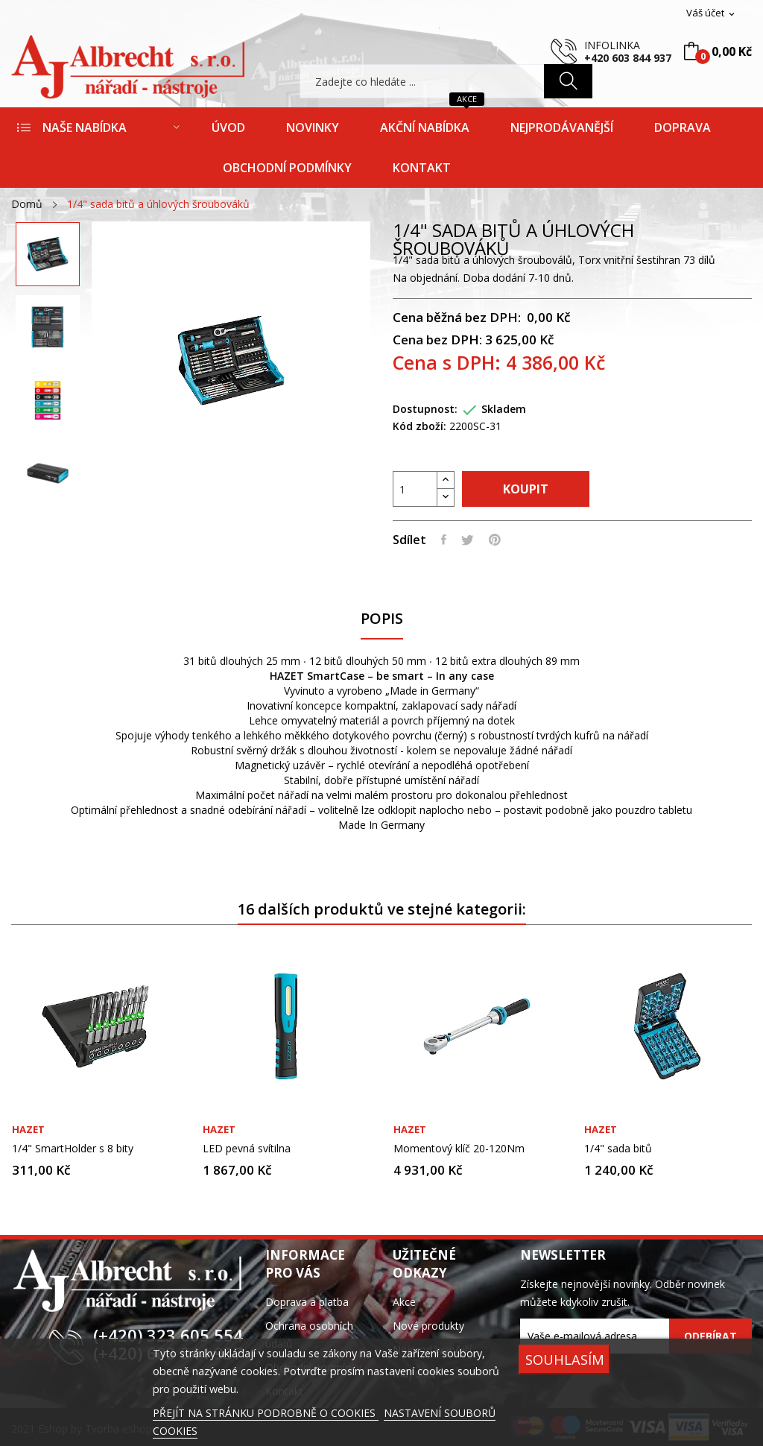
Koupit (525, 489)
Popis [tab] (382, 619)
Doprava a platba (307, 1302)
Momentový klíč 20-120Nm (459, 1148)
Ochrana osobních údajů (309, 1335)
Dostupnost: (425, 409)
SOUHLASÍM (564, 1359)
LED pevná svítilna (247, 1148)
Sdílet (444, 539)
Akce (404, 1302)
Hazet (28, 1129)
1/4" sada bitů (618, 1148)
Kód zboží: (419, 426)
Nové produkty (428, 1326)
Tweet (467, 539)
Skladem (503, 409)
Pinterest (494, 539)
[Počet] (415, 489)
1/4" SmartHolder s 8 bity (72, 1148)
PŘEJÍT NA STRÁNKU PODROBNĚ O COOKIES (266, 1413)
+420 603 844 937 (627, 58)
